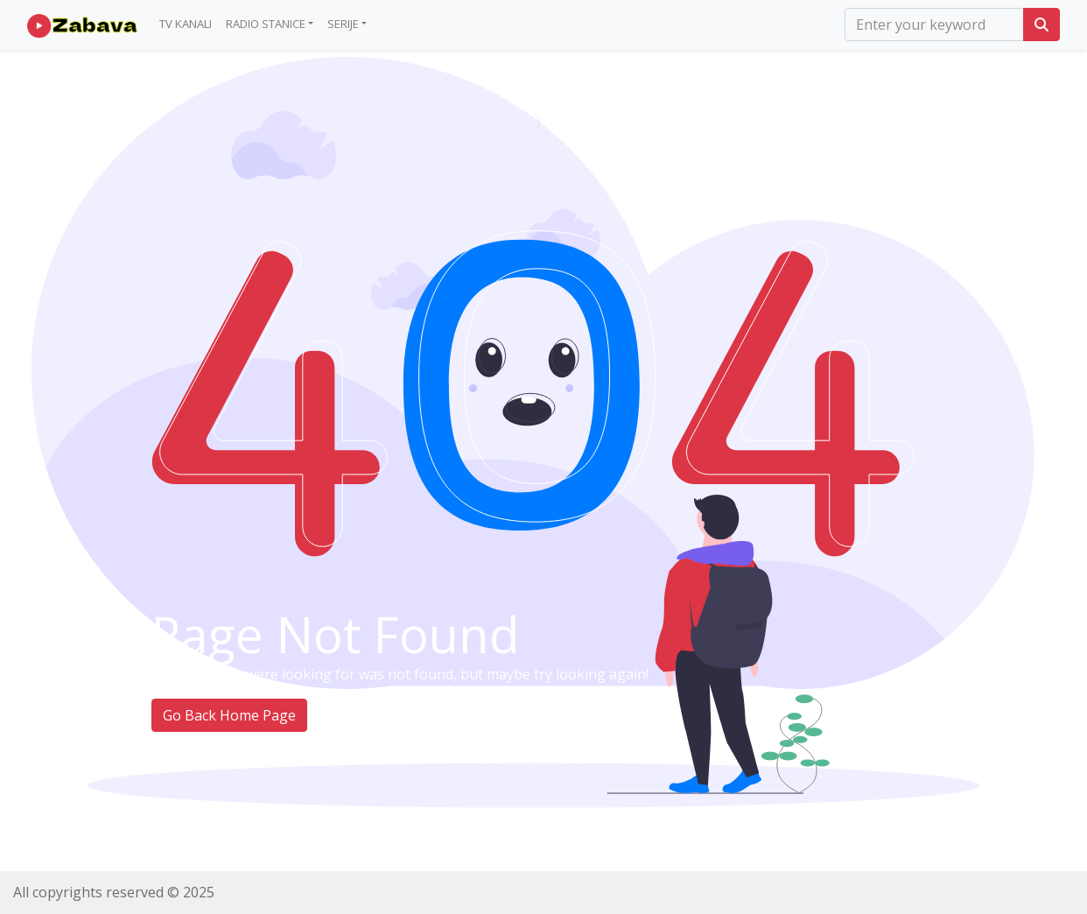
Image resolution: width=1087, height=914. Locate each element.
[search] (934, 24)
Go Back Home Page (229, 715)
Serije (343, 24)
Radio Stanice (265, 24)
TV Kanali (185, 24)
